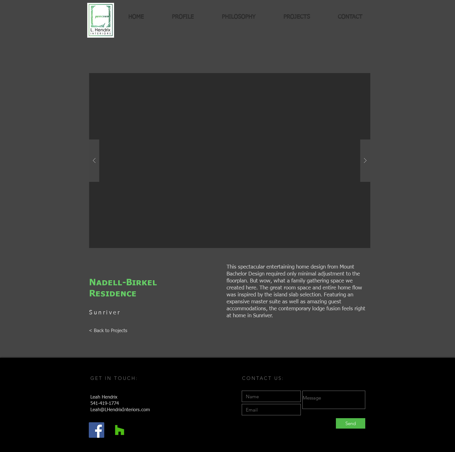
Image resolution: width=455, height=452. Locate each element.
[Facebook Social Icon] (96, 430)
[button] (229, 160)
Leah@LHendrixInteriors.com (120, 409)
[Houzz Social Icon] (119, 430)
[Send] (350, 423)
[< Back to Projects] (108, 330)
